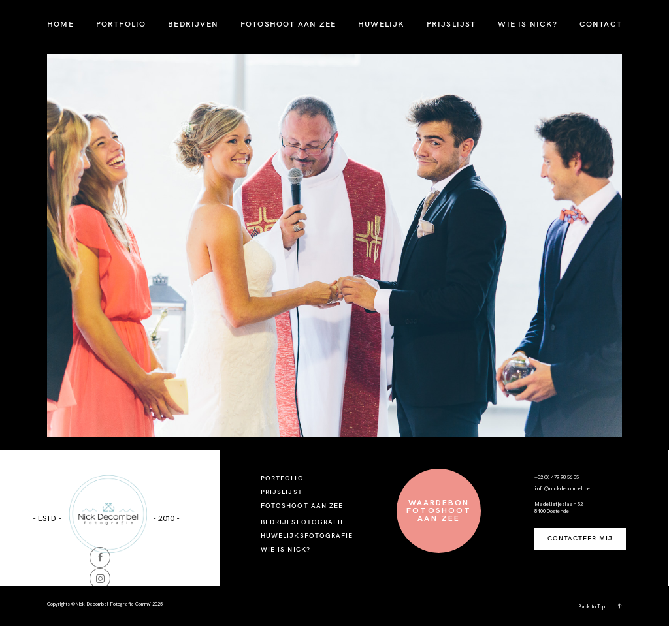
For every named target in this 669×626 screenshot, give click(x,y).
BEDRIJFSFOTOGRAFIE (303, 522)
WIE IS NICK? (527, 24)
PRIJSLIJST (451, 24)
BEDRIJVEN (193, 24)
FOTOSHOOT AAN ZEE (288, 24)
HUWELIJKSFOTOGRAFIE (307, 535)
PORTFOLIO (121, 24)
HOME (60, 24)
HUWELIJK (381, 24)
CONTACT (600, 24)
